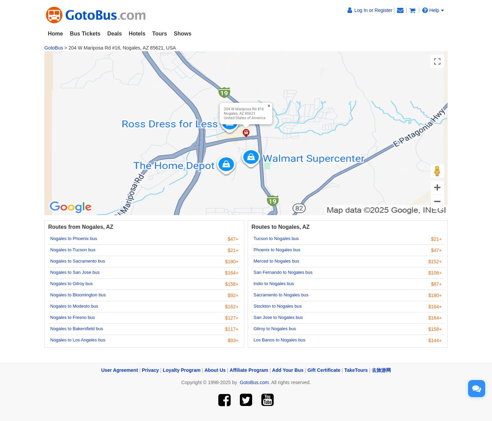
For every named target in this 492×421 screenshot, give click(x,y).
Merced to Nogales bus (276, 261)
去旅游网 (381, 370)
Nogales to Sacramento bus (77, 261)
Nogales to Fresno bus (72, 317)
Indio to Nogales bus (274, 283)
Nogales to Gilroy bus (71, 283)
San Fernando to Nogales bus (283, 272)
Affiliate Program (249, 370)
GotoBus (53, 48)
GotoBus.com (254, 382)
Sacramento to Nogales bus (281, 294)
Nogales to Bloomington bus (78, 294)
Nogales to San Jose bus (75, 272)
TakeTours (356, 370)
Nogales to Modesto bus (74, 306)
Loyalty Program (182, 370)
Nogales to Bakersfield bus (76, 328)
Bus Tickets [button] (85, 34)
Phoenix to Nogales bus (277, 249)
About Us (215, 370)
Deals (114, 34)
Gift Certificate (324, 370)
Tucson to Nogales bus (276, 238)
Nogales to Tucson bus (72, 249)
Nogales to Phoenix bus (73, 238)
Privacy (150, 370)
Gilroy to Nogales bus (275, 328)
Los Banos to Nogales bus (279, 339)
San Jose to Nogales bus (278, 317)
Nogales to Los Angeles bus (77, 339)
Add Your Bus (287, 370)
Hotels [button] (137, 34)
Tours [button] (159, 34)
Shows (183, 34)
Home (55, 34)
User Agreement (119, 370)
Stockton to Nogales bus (278, 306)
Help (433, 10)
